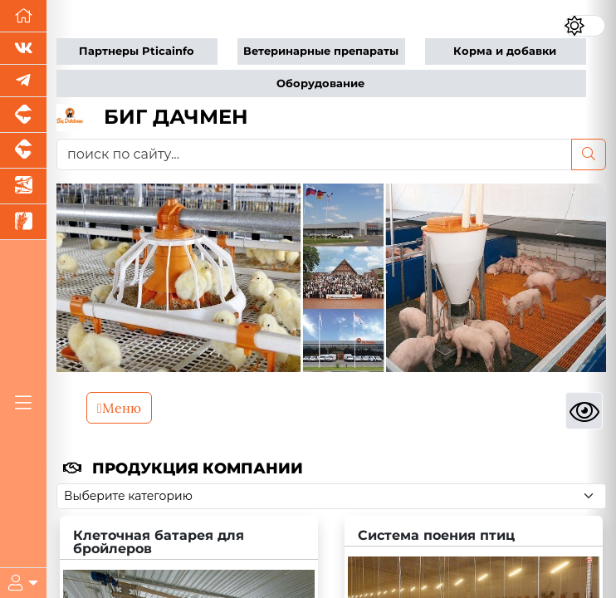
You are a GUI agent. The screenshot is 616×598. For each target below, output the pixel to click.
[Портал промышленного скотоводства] (23, 151)
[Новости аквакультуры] (23, 186)
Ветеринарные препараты (320, 51)
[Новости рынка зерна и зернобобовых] (23, 222)
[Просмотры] (584, 410)
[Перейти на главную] (23, 16)
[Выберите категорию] (331, 496)
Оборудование (320, 83)
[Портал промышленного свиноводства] (23, 115)
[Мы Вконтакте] (23, 48)
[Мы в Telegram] (23, 81)
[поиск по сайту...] (314, 154)
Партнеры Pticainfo (136, 51)
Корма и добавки (504, 51)
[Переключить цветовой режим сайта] (585, 25)
